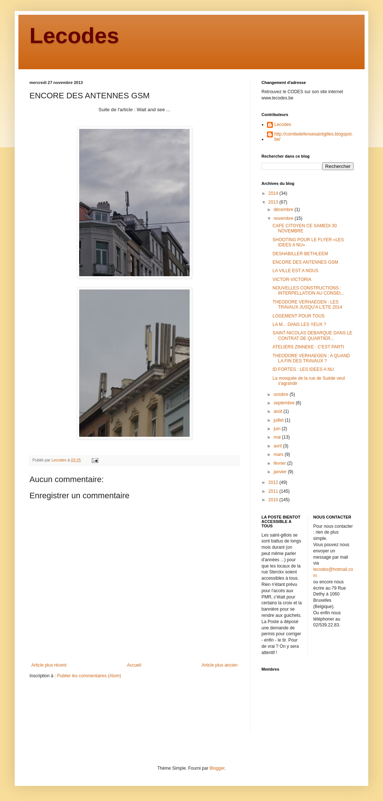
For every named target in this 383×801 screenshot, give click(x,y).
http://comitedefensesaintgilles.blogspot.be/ (313, 136)
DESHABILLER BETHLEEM (300, 253)
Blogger (217, 768)
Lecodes (74, 35)
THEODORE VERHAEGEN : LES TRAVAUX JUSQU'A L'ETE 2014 (307, 304)
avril (278, 446)
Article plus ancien (220, 665)
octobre (281, 394)
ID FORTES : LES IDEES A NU (303, 369)
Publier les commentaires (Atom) (89, 675)
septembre (285, 402)
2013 (274, 202)
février (280, 463)
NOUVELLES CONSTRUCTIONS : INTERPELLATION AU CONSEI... (308, 290)
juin (278, 428)
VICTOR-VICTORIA (292, 279)
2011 (274, 491)
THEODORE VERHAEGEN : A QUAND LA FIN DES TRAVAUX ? (311, 358)
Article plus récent (48, 665)
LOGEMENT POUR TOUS (298, 316)
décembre (284, 209)
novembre (284, 218)
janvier (281, 471)
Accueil (134, 665)
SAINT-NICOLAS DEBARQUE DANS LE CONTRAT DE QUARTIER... (312, 335)
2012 (274, 482)
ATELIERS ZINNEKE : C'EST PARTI (308, 346)
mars (279, 454)
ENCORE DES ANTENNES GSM (305, 262)
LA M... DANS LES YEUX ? (299, 324)
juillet (279, 420)
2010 (274, 499)
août (279, 411)
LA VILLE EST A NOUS (296, 270)
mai (278, 437)
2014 (274, 193)
